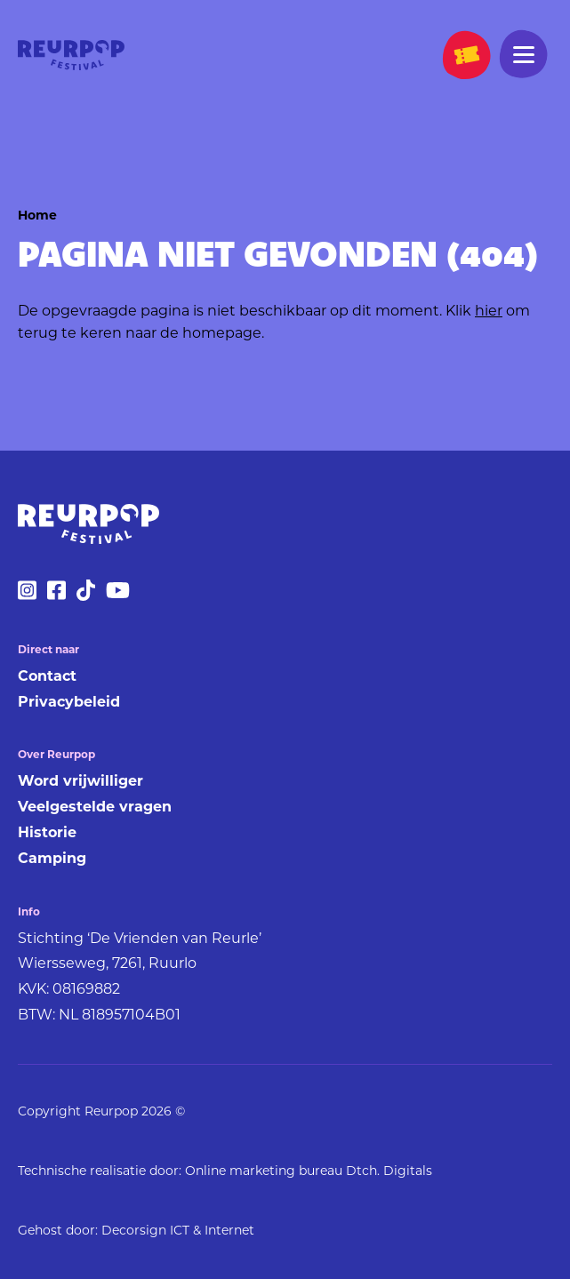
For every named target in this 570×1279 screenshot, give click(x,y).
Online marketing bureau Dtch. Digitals (308, 1171)
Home (37, 215)
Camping (52, 858)
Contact (47, 675)
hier (488, 310)
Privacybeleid (69, 701)
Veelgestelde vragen (95, 806)
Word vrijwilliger (80, 780)
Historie (47, 832)
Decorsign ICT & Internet (177, 1230)
